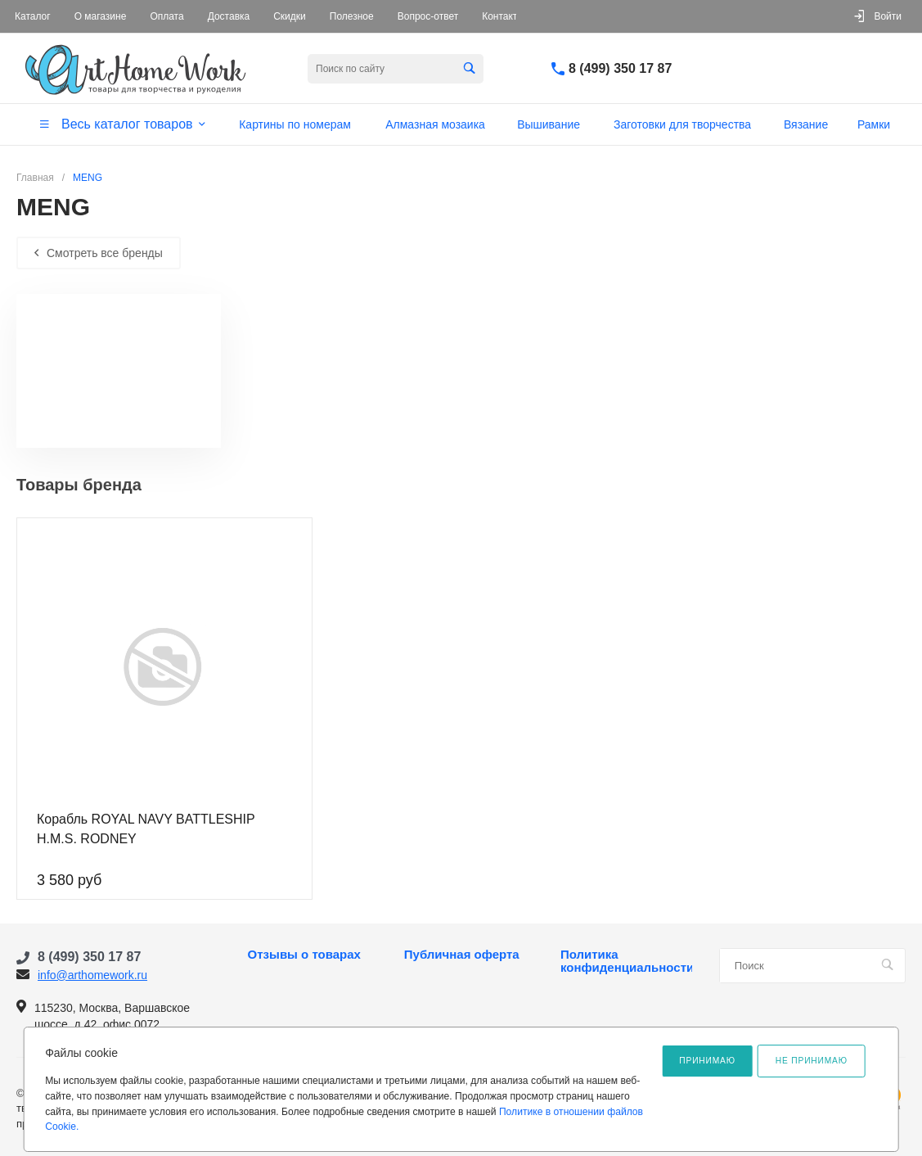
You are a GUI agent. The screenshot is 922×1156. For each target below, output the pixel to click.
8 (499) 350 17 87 (620, 68)
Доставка (229, 16)
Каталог (33, 16)
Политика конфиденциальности (626, 961)
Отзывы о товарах (304, 954)
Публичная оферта (461, 954)
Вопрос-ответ (428, 16)
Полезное (352, 16)
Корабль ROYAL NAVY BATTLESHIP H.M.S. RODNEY (145, 829)
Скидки (289, 16)
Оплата (166, 16)
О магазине (100, 16)
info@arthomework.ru (92, 975)
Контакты (503, 16)
